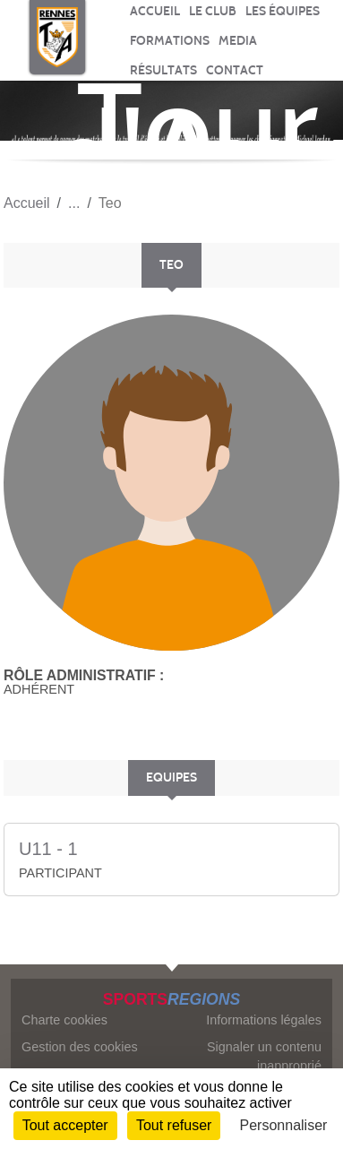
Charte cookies (64, 1020)
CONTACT (234, 70)
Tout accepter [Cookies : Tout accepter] (65, 1125)
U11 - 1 (48, 849)
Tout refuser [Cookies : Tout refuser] (173, 1125)
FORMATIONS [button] (170, 40)
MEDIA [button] (238, 40)
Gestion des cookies (79, 1047)
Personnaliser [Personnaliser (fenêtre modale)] (284, 1125)
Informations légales (264, 1020)
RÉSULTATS (163, 70)
